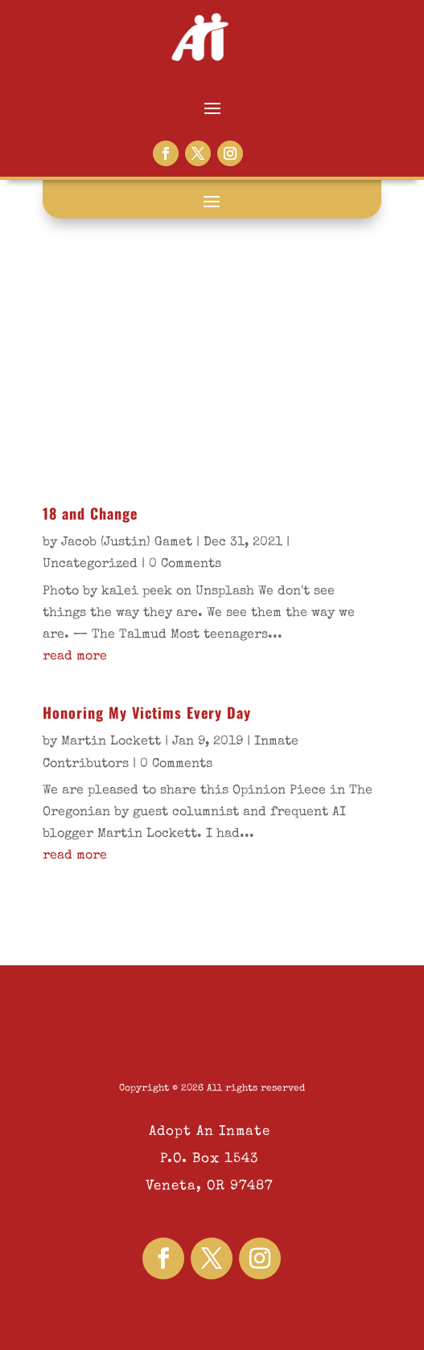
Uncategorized (90, 564)
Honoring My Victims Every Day (147, 712)
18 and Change (90, 513)
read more (75, 657)
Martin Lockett (111, 742)
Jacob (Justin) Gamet (126, 542)
